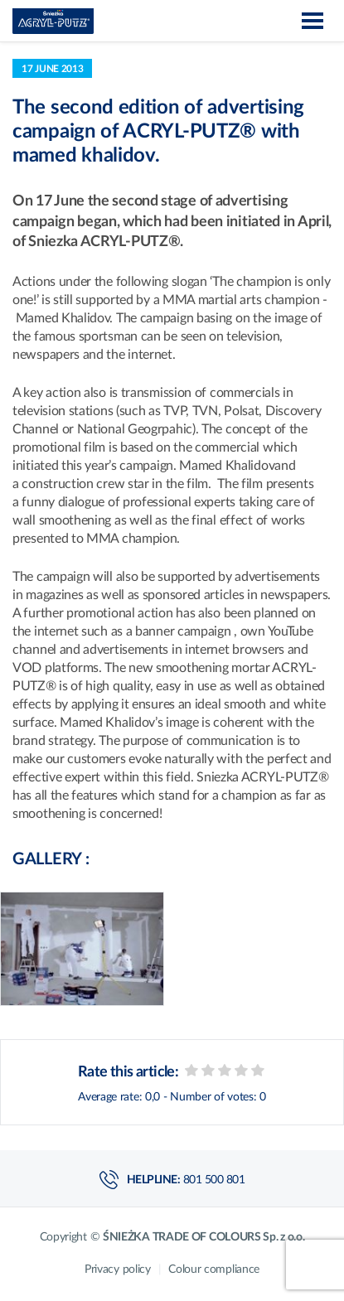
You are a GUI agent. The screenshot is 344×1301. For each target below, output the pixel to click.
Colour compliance (213, 1269)
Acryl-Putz (53, 21)
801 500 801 (214, 1180)
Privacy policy (119, 1269)
